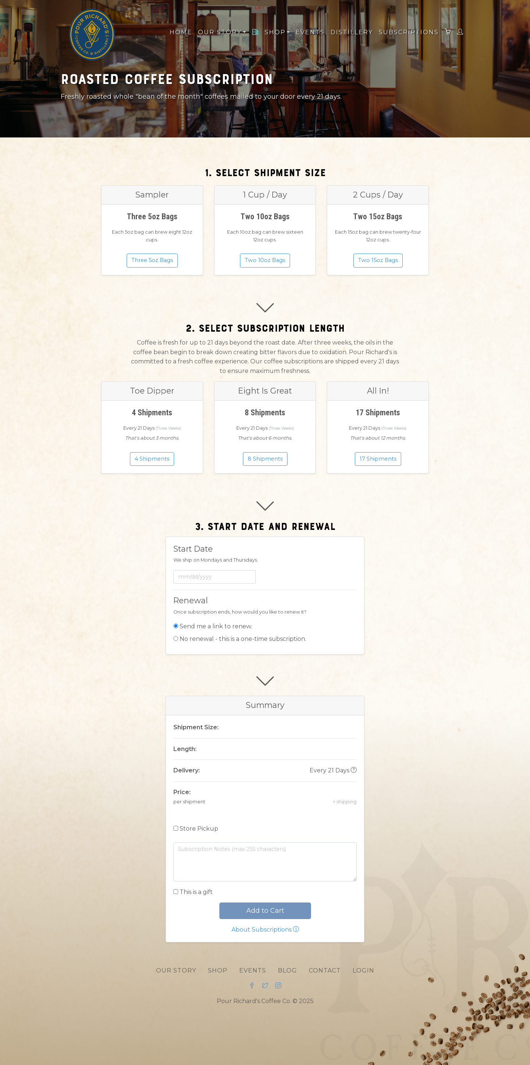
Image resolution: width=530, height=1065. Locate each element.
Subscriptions (409, 32)
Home (181, 32)
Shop (217, 970)
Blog (287, 970)
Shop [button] (276, 32)
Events (310, 32)
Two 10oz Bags (265, 259)
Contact (325, 970)
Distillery (352, 32)
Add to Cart (265, 911)
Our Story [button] (221, 32)
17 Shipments (378, 458)
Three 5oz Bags (152, 259)
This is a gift (196, 891)
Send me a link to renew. (216, 626)
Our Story (176, 970)
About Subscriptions (265, 929)
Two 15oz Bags (378, 259)
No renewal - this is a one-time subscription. (243, 638)
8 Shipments (265, 458)
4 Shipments (152, 458)
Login (363, 970)
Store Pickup (199, 828)
